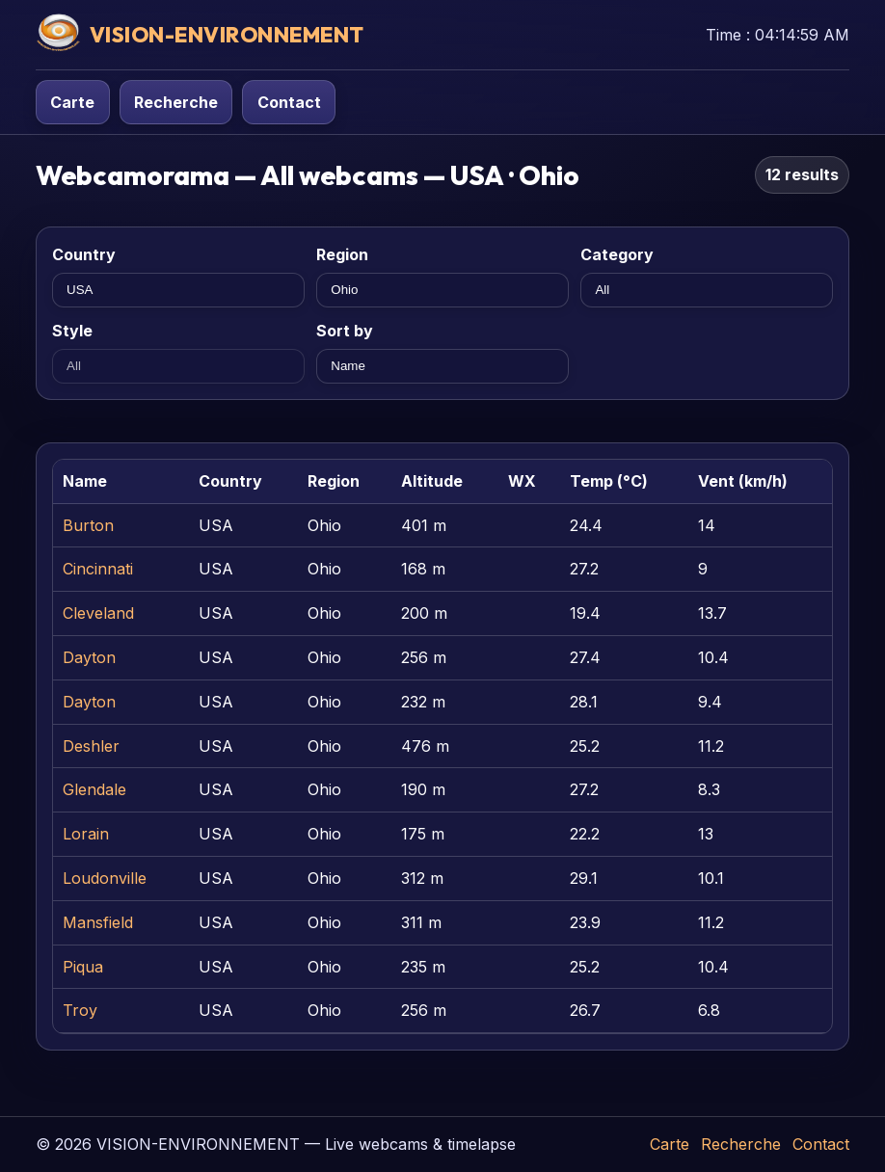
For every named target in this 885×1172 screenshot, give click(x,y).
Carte (72, 102)
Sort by (344, 330)
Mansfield (98, 922)
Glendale (94, 789)
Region (342, 254)
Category (617, 254)
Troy (80, 1010)
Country (84, 254)
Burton (88, 525)
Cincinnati (98, 568)
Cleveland (98, 613)
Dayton (89, 657)
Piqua (83, 966)
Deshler (91, 746)
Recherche (176, 102)
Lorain (86, 833)
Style (72, 330)
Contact (289, 102)
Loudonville (105, 878)
